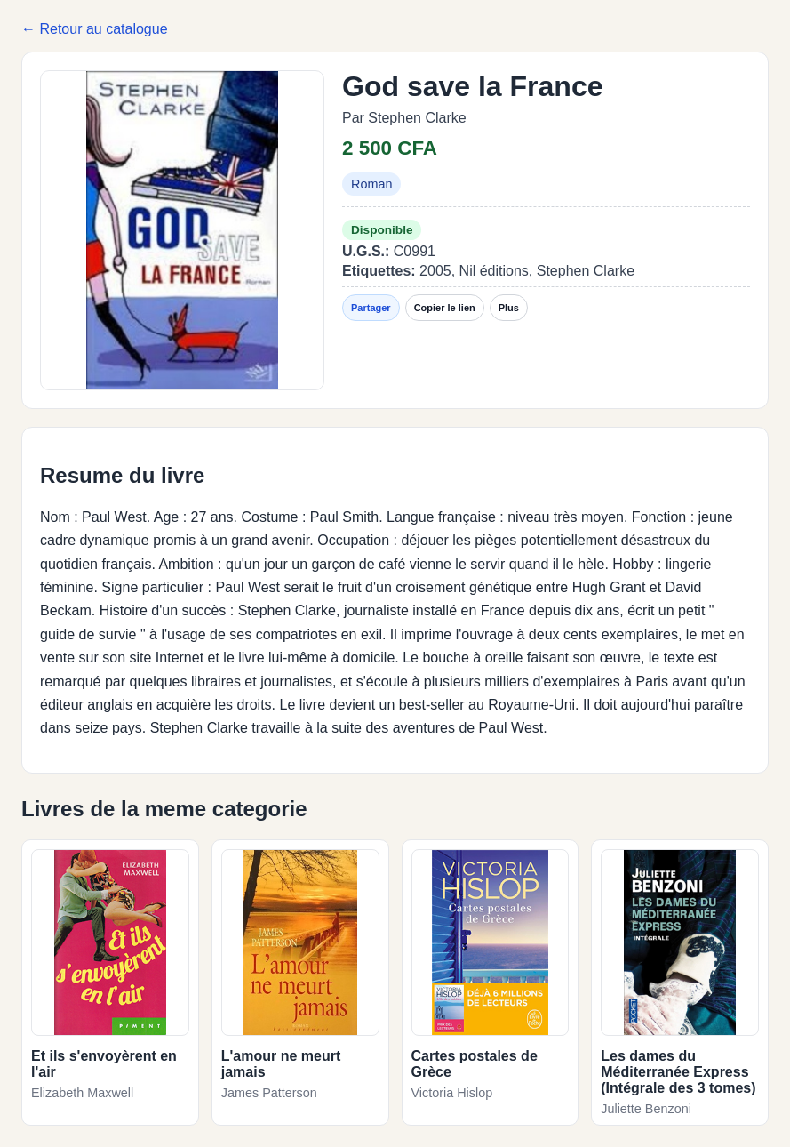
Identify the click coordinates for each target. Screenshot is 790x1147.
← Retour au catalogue (94, 28)
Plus (509, 307)
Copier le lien (444, 307)
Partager (371, 307)
